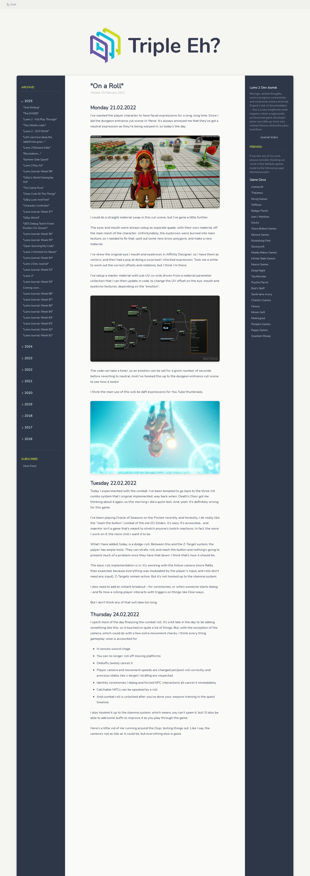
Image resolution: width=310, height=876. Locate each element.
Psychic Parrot (259, 282)
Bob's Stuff (258, 288)
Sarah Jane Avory (261, 294)
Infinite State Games (263, 258)
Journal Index (269, 137)
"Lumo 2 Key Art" (33, 165)
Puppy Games (259, 330)
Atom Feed (29, 466)
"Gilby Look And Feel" (36, 200)
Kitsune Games (260, 235)
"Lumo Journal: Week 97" (38, 212)
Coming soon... (32, 288)
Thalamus (257, 193)
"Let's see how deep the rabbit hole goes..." (37, 139)
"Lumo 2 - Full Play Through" (40, 119)
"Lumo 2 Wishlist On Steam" (40, 252)
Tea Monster (258, 276)
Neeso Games (259, 264)
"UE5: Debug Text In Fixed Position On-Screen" (38, 226)
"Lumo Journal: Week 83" (38, 323)
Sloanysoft (257, 246)
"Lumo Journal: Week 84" (38, 317)
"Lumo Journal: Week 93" (38, 270)
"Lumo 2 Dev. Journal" (36, 264)
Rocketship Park (261, 241)
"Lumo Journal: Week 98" (38, 171)
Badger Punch (259, 211)
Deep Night (258, 270)
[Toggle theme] (11, 4)
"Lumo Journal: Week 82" (38, 329)
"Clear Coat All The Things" (39, 194)
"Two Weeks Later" (34, 125)
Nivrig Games (259, 199)
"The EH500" (31, 113)
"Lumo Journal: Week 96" (38, 234)
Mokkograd (258, 318)
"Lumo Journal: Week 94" (38, 258)
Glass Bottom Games (264, 228)
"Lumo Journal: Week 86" (38, 305)
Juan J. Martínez (260, 217)
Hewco (255, 306)
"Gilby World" (31, 218)
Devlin (255, 223)
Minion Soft (258, 312)
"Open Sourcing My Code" (38, 246)
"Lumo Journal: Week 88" (38, 294)
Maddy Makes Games (264, 252)
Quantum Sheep (261, 336)
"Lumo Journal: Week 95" (38, 240)
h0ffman (256, 205)
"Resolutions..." (32, 153)
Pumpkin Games (261, 324)
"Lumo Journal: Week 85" (38, 312)
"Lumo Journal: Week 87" (38, 299)
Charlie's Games (261, 300)
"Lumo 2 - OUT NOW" (36, 131)
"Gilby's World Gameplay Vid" (38, 180)
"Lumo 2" (28, 276)
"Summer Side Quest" (36, 159)
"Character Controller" (36, 206)
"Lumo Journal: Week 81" (38, 335)
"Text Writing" (31, 107)
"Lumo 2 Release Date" (37, 148)
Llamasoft (257, 187)
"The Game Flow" (33, 188)
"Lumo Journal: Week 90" (38, 282)
